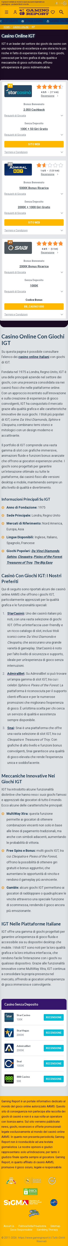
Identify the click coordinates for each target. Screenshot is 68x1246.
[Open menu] (6, 12)
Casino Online (21, 27)
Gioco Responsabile (21, 1229)
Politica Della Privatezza (32, 1226)
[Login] (15, 12)
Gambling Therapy (47, 1229)
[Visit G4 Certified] (54, 1202)
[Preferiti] (52, 12)
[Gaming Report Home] (34, 12)
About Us (9, 1226)
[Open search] (61, 12)
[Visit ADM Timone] (11, 1180)
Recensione (53, 1017)
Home (7, 27)
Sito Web (34, 144)
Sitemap (55, 1226)
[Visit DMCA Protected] (30, 1191)
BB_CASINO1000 (34, 306)
